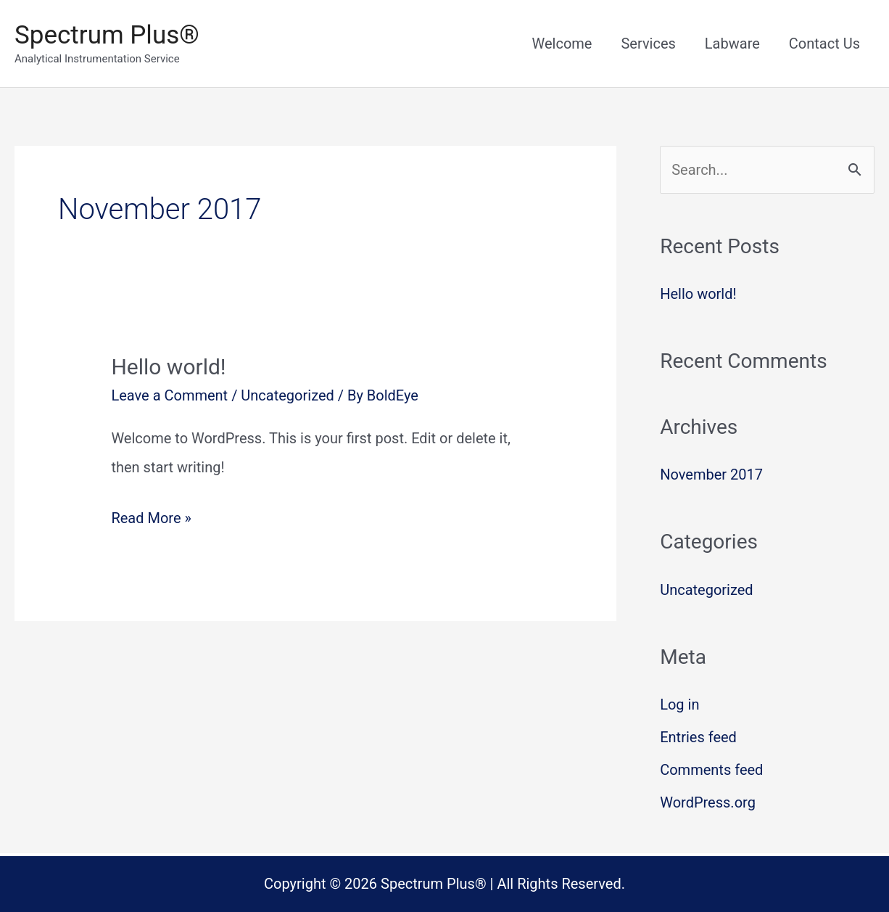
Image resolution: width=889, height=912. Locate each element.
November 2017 (711, 474)
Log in (679, 704)
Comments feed (711, 770)
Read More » (151, 518)
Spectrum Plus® (107, 35)
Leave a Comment (169, 395)
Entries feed (698, 737)
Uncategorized (287, 395)
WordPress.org (708, 802)
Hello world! (168, 366)
